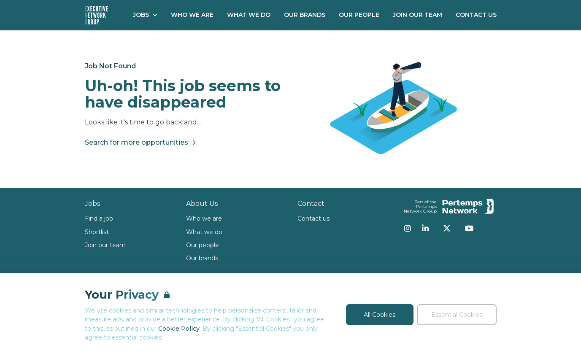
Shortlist (97, 232)
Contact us (313, 218)
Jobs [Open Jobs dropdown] (145, 15)
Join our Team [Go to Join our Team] (417, 15)
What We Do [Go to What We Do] (248, 15)
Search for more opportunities (141, 142)
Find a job (99, 218)
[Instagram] (407, 228)
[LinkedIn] (425, 228)
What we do (204, 232)
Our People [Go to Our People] (359, 15)
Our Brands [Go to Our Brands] (304, 15)
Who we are (204, 218)
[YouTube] (469, 228)
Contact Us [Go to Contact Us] (476, 15)
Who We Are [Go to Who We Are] (192, 15)
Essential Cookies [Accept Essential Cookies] (456, 314)
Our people (202, 245)
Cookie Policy (179, 328)
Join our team (105, 245)
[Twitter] (446, 228)
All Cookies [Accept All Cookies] (379, 314)
